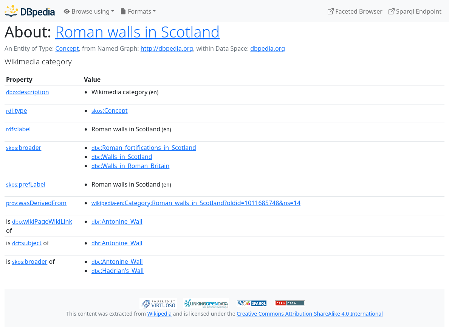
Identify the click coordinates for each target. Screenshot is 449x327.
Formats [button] (135, 11)
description (27, 92)
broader (23, 147)
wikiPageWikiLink (42, 221)
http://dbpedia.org (167, 48)
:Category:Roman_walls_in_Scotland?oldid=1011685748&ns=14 (195, 203)
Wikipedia (159, 313)
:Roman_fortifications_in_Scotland (143, 147)
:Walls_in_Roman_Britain (130, 166)
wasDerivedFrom (36, 203)
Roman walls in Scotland (137, 31)
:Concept (109, 110)
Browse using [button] (87, 11)
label (18, 129)
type (16, 110)
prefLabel (25, 184)
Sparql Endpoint (415, 11)
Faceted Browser (355, 11)
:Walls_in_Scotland (121, 157)
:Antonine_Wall (116, 221)
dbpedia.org (267, 48)
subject (27, 243)
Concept (67, 48)
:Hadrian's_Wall (117, 270)
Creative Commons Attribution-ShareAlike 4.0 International (309, 313)
